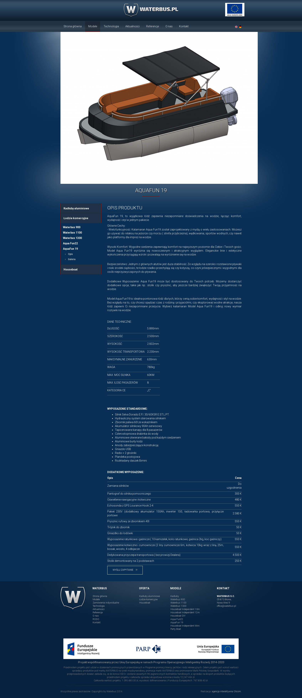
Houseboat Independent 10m (185, 609)
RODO (96, 619)
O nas (169, 26)
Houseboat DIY (177, 615)
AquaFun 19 (70, 248)
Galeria (72, 259)
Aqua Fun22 (70, 243)
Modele (92, 26)
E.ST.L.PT (163, 414)
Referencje (152, 26)
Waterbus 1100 (72, 232)
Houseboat (71, 269)
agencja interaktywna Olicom (226, 691)
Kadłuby (174, 596)
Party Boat (175, 629)
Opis (70, 254)
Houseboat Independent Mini (185, 625)
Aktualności (132, 26)
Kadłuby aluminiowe (76, 208)
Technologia (111, 26)
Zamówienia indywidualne (106, 602)
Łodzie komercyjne (76, 218)
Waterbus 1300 (72, 238)
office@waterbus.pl (226, 606)
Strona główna (73, 26)
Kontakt (184, 26)
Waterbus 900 (71, 227)
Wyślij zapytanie (125, 570)
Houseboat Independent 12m (185, 612)
